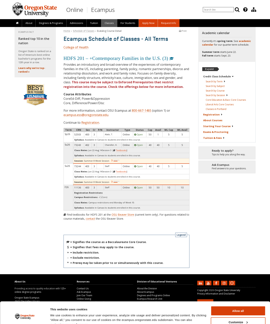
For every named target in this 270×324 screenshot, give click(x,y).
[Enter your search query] (218, 9)
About (28, 23)
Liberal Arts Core (220, 104)
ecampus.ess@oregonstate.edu (86, 115)
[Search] (237, 9)
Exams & (215, 132)
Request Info (168, 23)
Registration (90, 122)
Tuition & (214, 138)
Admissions (76, 23)
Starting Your (218, 126)
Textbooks (121, 150)
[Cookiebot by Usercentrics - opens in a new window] (25, 316)
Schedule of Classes (83, 31)
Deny (238, 314)
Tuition (94, 23)
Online (74, 10)
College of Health (76, 47)
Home (67, 31)
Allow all (238, 292)
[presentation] (245, 9)
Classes (109, 23)
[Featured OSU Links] (245, 9)
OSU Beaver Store (123, 214)
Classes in (216, 109)
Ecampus (103, 10)
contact (90, 218)
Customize (238, 303)
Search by (215, 81)
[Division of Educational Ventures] (254, 9)
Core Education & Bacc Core (226, 99)
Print (183, 31)
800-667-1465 (141, 110)
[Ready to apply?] (227, 152)
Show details (59, 316)
